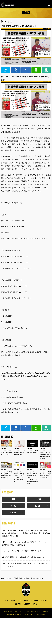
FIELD (35, 604)
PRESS (38, 499)
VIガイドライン (19, 611)
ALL (13, 499)
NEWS (7, 600)
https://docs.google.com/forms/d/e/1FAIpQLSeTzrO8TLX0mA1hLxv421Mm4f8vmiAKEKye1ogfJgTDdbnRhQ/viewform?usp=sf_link (25, 376)
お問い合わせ (8, 611)
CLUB (19, 600)
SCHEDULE (34, 600)
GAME (13, 506)
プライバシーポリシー (33, 611)
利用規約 (45, 611)
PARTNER (27, 604)
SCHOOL (18, 604)
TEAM (26, 600)
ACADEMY (14, 512)
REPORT (38, 506)
